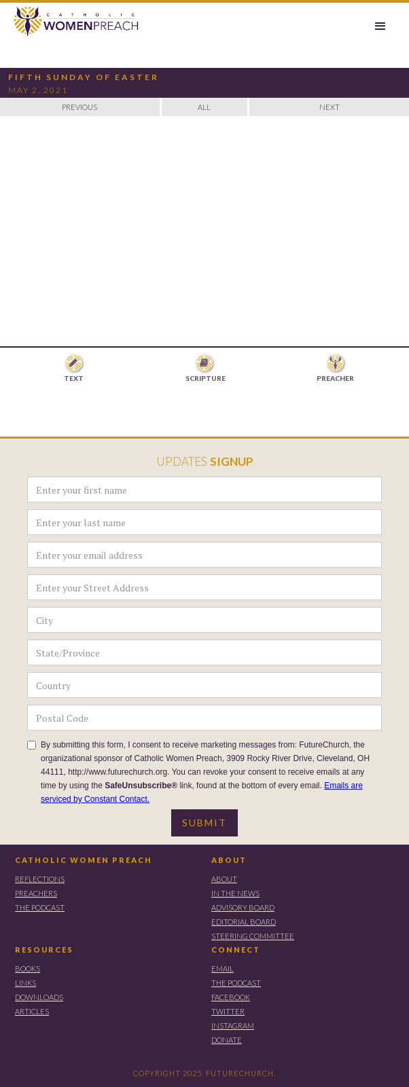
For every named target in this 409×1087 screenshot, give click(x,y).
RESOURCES (44, 949)
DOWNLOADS (39, 997)
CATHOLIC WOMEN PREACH (83, 859)
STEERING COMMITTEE (252, 936)
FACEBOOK (230, 997)
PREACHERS (36, 893)
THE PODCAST (40, 907)
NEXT (329, 107)
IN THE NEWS (235, 893)
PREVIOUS (79, 107)
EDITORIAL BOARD (243, 921)
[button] (380, 26)
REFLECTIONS (40, 878)
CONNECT (235, 949)
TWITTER (228, 1011)
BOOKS (27, 968)
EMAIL (222, 968)
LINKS (25, 982)
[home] (70, 21)
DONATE (226, 1039)
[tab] (74, 368)
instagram (232, 1025)
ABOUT (229, 859)
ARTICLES (32, 1011)
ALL (204, 107)
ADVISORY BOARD (242, 907)
